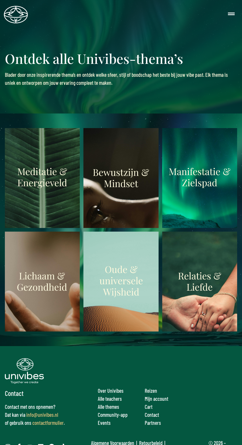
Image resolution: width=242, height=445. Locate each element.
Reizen (151, 390)
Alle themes (108, 406)
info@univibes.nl (42, 414)
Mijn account (156, 398)
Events (104, 422)
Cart (148, 406)
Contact (152, 414)
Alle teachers (110, 398)
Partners (153, 422)
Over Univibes (111, 390)
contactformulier (48, 422)
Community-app (113, 414)
